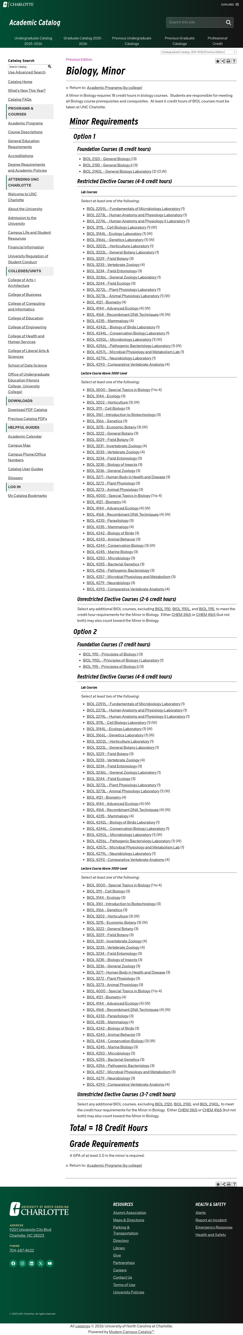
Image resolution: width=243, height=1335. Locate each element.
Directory (121, 1240)
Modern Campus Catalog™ (131, 1332)
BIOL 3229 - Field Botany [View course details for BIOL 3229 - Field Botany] (108, 258)
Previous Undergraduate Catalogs (131, 41)
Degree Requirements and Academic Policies (27, 167)
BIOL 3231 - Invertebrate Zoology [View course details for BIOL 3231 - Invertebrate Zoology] (114, 446)
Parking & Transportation (125, 1230)
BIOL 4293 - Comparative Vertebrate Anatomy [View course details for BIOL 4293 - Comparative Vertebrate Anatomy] (125, 364)
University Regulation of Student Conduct (28, 259)
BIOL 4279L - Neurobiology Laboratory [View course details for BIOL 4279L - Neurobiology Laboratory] (119, 358)
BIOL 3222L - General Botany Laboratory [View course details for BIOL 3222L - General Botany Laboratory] (121, 252)
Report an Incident (211, 1220)
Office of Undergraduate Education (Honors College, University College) (29, 383)
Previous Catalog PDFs (27, 419)
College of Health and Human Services (26, 339)
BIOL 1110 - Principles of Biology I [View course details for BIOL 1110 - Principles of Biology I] (110, 654)
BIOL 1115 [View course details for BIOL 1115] (206, 609)
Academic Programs (25, 123)
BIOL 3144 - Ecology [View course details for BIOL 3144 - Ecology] (103, 396)
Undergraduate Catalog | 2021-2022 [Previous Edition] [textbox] (193, 52)
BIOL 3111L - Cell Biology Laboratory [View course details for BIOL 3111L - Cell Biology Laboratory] (116, 227)
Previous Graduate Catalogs (180, 41)
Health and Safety (211, 1235)
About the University (25, 209)
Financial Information (26, 247)
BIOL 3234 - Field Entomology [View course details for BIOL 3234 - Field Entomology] (112, 271)
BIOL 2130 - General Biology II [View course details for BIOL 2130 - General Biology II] (108, 165)
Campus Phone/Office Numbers (27, 457)
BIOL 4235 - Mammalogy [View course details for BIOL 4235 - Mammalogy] (108, 321)
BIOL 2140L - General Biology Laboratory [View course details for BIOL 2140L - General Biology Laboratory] (117, 171)
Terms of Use (124, 1285)
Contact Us (122, 1277)
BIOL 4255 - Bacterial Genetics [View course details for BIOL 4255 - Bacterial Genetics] (113, 564)
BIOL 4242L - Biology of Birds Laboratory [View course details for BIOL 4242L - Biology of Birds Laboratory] (121, 327)
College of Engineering (27, 327)
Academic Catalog (35, 22)
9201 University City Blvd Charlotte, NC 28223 (30, 1232)
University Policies (128, 1292)
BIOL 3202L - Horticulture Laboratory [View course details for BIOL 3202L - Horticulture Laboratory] (118, 246)
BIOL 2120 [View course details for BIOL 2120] (163, 1104)
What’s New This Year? (27, 90)
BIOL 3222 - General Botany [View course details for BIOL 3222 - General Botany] (110, 433)
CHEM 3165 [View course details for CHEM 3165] (181, 614)
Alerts (201, 1212)
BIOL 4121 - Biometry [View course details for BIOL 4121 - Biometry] (104, 302)
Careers (120, 1270)
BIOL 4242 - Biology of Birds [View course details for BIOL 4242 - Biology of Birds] (110, 533)
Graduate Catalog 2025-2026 (83, 41)
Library (119, 1248)
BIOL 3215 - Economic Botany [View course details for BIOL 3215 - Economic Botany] (111, 427)
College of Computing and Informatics (26, 306)
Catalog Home (20, 82)
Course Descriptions (25, 132)
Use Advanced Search (27, 72)
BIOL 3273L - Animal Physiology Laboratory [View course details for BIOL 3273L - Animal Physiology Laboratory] (123, 296)
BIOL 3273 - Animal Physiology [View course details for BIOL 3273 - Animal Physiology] (112, 489)
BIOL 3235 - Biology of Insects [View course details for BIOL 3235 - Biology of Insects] (112, 464)
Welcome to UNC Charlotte (22, 197)
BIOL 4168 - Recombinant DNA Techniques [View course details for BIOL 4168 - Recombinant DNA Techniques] (123, 314)
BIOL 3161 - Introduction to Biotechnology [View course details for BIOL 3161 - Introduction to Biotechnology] (121, 415)
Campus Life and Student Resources (29, 235)
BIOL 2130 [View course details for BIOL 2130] (182, 1104)
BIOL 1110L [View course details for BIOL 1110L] (181, 609)
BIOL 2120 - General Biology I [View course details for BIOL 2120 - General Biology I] (107, 159)
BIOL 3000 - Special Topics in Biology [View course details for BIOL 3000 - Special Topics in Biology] (118, 390)
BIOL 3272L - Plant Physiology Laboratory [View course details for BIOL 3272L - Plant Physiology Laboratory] (121, 289)
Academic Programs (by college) (114, 87)
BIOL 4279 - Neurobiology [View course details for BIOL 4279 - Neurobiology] (108, 583)
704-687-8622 (21, 1250)
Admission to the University (22, 221)
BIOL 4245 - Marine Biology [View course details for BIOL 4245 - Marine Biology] (110, 552)
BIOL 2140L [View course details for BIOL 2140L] (209, 1104)
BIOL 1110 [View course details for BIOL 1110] (163, 609)
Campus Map (19, 445)
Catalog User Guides (25, 469)
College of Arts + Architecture (22, 283)
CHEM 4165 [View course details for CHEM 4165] (206, 614)
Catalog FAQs (20, 99)
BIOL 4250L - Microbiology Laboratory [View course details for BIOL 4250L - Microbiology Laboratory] (119, 339)
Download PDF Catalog (27, 410)
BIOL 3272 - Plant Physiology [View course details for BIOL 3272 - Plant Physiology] (111, 483)
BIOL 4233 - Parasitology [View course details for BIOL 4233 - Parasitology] (108, 520)
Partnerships (124, 1263)
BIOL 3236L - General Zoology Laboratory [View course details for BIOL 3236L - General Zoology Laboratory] (121, 277)
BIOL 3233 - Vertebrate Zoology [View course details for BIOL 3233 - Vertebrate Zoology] (113, 265)
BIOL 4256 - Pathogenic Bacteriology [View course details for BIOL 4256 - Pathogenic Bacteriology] (118, 570)
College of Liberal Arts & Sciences (28, 354)
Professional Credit (217, 41)
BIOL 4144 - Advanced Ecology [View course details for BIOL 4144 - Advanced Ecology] (113, 308)
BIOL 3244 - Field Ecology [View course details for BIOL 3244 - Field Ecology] (108, 283)
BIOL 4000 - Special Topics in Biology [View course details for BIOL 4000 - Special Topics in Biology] (118, 495)
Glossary (15, 478)
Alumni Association (129, 1212)
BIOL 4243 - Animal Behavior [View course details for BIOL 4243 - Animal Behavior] (111, 539)
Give (117, 1255)
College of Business (24, 294)
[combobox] (199, 52)
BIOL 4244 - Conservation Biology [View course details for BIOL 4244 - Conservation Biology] (115, 545)
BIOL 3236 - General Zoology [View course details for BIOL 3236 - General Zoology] (111, 471)
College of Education (25, 318)
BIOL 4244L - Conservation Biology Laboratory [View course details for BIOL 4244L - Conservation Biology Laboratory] (126, 333)
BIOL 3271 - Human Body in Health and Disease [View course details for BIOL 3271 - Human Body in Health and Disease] (126, 477)
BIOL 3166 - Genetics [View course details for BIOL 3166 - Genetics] (104, 421)
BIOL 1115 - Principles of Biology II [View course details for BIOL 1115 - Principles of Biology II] (111, 666)
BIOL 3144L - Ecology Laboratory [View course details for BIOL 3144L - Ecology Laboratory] (114, 234)
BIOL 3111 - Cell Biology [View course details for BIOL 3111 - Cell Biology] (106, 408)
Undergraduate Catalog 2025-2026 (33, 41)
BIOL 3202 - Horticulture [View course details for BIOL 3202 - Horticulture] (107, 402)
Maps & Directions (128, 1220)
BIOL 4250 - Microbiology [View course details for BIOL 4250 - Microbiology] (108, 558)
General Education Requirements (23, 144)
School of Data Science (27, 365)
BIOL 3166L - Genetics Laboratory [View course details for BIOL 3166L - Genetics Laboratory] (115, 240)
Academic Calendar (25, 436)
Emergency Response (214, 1227)
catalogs (82, 1326)
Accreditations (20, 156)
